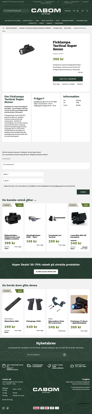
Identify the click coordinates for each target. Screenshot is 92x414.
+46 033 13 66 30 (68, 3)
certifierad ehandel (83, 403)
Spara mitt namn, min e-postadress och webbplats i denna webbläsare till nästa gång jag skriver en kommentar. (39, 186)
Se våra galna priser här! (46, 271)
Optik (57, 20)
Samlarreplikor (82, 20)
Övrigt (41, 23)
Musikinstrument (68, 20)
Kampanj (49, 23)
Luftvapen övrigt (57, 28)
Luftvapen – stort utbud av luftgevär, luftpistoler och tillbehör (35, 28)
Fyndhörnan (59, 23)
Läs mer (80, 72)
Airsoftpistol (28, 20)
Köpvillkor (66, 1)
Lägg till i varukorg (68, 79)
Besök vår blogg (7, 400)
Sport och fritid (47, 20)
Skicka (83, 192)
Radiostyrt (33, 23)
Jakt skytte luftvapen (12, 20)
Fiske (37, 20)
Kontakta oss (85, 1)
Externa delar (67, 28)
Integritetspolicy (75, 1)
